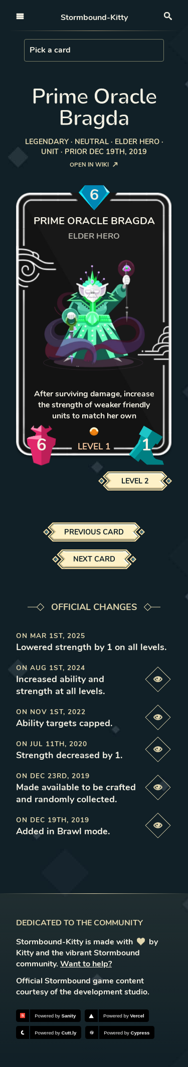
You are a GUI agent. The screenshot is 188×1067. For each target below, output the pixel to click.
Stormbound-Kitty (94, 17)
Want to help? (86, 963)
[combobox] (31, 50)
